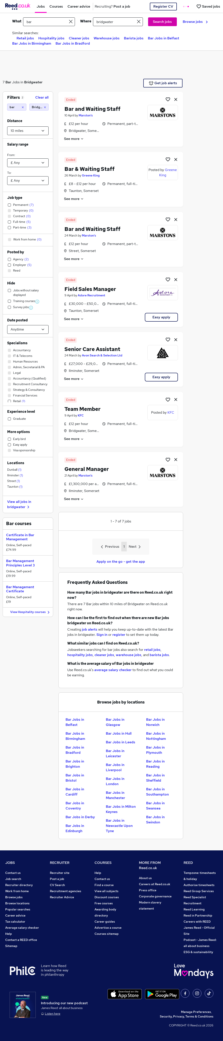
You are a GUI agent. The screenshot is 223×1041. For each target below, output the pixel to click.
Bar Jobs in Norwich (155, 722)
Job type (14, 197)
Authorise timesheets (199, 885)
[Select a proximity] (28, 130)
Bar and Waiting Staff (92, 109)
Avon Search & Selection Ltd (102, 355)
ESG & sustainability (198, 952)
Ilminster (15, 475)
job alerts (89, 629)
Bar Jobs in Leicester (115, 753)
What (16, 21)
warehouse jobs (128, 655)
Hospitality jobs (51, 38)
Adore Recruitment (91, 295)
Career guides (105, 921)
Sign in (101, 634)
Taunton (15, 487)
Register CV (163, 6)
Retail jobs (25, 38)
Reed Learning (194, 909)
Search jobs (162, 21)
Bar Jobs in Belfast (163, 38)
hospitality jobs (80, 655)
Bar (8, 82)
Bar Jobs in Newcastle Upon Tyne (119, 825)
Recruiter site (59, 873)
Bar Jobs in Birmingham (31, 43)
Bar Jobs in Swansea (155, 806)
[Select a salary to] (28, 180)
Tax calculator (15, 921)
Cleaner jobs (79, 38)
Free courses (104, 903)
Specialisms (17, 343)
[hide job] (176, 99)
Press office (147, 890)
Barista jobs (134, 38)
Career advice (15, 915)
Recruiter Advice (62, 897)
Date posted (17, 320)
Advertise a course (108, 928)
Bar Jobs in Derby (80, 817)
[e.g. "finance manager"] (49, 21)
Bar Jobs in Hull (119, 733)
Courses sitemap (107, 934)
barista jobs (159, 655)
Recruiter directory (19, 885)
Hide (11, 283)
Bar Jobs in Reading (155, 764)
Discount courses (107, 897)
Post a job (57, 879)
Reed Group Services (199, 891)
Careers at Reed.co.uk (154, 884)
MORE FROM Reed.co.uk (150, 865)
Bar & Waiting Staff (89, 169)
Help (8, 934)
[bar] (16, 107)
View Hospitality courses (30, 612)
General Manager (86, 469)
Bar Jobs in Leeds (120, 742)
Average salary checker (22, 928)
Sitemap (11, 946)
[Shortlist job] (168, 99)
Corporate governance (155, 896)
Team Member (82, 409)
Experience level (21, 411)
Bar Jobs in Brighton (75, 764)
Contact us (13, 873)
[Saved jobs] (208, 6)
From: (11, 155)
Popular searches (17, 909)
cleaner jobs (104, 655)
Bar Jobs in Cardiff (75, 792)
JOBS (10, 862)
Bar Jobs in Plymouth (155, 750)
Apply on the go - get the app (120, 561)
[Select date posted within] (28, 329)
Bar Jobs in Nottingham (156, 736)
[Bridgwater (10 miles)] (39, 107)
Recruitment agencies (65, 891)
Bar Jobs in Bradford (73, 43)
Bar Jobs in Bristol (75, 778)
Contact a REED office (21, 940)
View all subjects (106, 891)
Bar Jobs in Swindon (155, 819)
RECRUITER (59, 862)
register (118, 634)
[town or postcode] (118, 21)
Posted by (15, 252)
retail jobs (152, 649)
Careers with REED (197, 921)
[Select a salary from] (28, 162)
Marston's (86, 115)
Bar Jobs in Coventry (75, 806)
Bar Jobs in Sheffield (155, 778)
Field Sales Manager (90, 289)
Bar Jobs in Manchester (115, 795)
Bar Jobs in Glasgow (115, 722)
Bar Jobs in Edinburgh (75, 828)
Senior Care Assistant (92, 349)
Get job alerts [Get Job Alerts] (163, 83)
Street (13, 481)
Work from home (17, 891)
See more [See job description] (74, 138)
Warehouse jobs (107, 38)
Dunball (14, 470)
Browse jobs (195, 21)
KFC (81, 415)
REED (188, 862)
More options (18, 432)
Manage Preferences (196, 1012)
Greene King (91, 175)
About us (145, 878)
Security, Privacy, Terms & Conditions (186, 1016)
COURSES (103, 862)
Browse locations (17, 903)
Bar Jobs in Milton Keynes (121, 809)
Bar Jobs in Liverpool (115, 767)
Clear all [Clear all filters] (42, 97)
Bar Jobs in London (115, 781)
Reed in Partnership (198, 915)
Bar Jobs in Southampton (157, 792)
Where (85, 21)
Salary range (17, 144)
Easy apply (161, 317)
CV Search (57, 885)
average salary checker (113, 670)
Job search (13, 879)
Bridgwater (33, 82)
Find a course (104, 885)
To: (9, 173)
